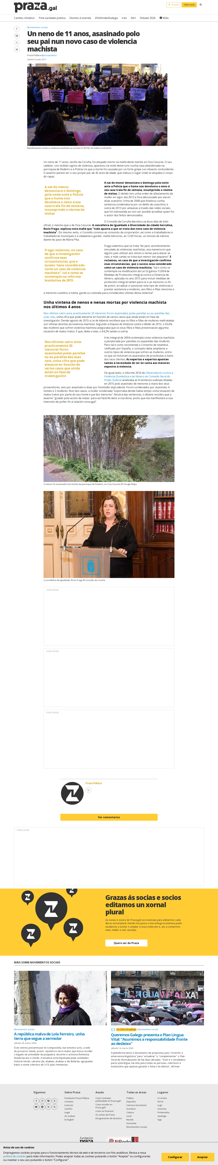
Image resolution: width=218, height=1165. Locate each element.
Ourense (161, 1108)
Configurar (175, 1157)
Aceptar (203, 1157)
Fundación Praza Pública (76, 1098)
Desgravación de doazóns (108, 1118)
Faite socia (189, 4)
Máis (166, 18)
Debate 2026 (148, 18)
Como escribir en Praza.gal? (103, 1106)
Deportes (131, 1101)
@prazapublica (49, 55)
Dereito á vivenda (80, 18)
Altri (133, 18)
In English (69, 1119)
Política (130, 1098)
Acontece (131, 1108)
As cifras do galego (126, 1029)
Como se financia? (104, 1111)
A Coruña (162, 1098)
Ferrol (160, 1101)
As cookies (69, 1116)
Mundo (130, 1119)
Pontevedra (163, 1112)
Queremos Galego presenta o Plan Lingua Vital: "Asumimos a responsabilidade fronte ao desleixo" (149, 1039)
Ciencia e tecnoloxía (136, 1105)
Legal (67, 1112)
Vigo (159, 1119)
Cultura (130, 1112)
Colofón (68, 1108)
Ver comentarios (109, 817)
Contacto (68, 1101)
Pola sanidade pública (52, 18)
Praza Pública (34, 55)
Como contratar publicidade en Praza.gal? (108, 1100)
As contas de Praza (105, 1114)
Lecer (129, 1116)
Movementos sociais (37, 27)
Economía (131, 1123)
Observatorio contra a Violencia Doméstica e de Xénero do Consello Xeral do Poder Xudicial (138, 376)
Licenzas (68, 1105)
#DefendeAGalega (106, 18)
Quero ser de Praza (126, 943)
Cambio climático (24, 18)
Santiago (161, 1116)
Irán (124, 18)
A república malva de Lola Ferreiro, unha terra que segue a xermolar (49, 1036)
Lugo (159, 1105)
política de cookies (14, 1156)
